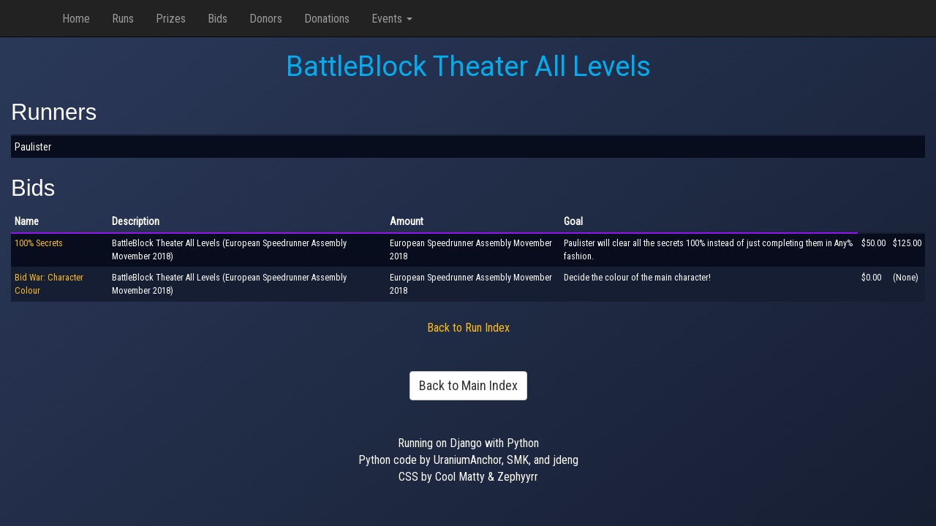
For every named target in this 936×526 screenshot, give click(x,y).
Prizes (171, 19)
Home (76, 19)
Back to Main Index (468, 385)
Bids (217, 19)
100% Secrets (39, 243)
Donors (265, 19)
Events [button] (391, 19)
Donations (327, 19)
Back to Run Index (468, 328)
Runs (123, 19)
